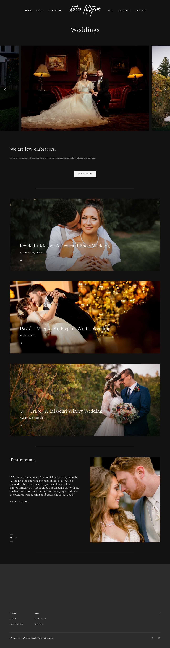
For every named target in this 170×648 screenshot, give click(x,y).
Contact (141, 11)
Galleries (124, 11)
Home (28, 11)
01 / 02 (13, 538)
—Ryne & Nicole (20, 501)
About (40, 11)
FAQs (111, 11)
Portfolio (55, 11)
